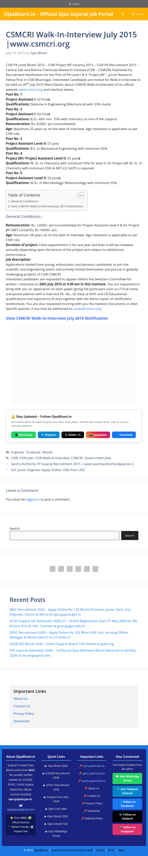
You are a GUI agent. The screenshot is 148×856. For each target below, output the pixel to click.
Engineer (17, 452)
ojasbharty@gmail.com (20, 809)
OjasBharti (41, 850)
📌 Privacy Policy (91, 803)
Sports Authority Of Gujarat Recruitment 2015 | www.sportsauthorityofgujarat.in (72, 464)
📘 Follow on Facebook (127, 803)
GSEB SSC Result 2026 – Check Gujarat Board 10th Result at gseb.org (62, 644)
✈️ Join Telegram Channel (127, 791)
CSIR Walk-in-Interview (52, 458)
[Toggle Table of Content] (79, 195)
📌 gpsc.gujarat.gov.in (92, 773)
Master (47, 452)
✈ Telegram (48, 434)
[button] (122, 14)
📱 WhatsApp (23, 434)
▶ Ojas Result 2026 (56, 816)
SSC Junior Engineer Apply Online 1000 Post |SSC (48, 470)
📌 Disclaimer (91, 810)
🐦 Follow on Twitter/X (127, 816)
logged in (33, 499)
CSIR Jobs (26, 458)
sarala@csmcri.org (87, 308)
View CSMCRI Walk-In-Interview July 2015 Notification (47, 206)
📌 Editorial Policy (92, 818)
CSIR (14, 458)
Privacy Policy (23, 713)
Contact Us (21, 706)
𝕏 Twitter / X (73, 434)
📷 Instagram (98, 434)
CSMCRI (77, 458)
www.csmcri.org (30, 89)
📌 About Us (91, 788)
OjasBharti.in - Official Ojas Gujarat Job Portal (58, 14)
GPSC (111, 850)
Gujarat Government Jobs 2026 (72, 850)
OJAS (121, 850)
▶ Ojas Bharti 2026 (56, 765)
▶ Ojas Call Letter (56, 808)
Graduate (33, 452)
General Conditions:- (25, 201)
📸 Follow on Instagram (127, 829)
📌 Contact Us (91, 795)
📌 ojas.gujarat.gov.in (92, 765)
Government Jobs (98, 458)
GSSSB (100, 850)
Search (15, 528)
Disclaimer (21, 721)
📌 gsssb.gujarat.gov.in (92, 780)
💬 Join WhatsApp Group (127, 778)
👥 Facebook (123, 434)
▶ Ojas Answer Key (56, 823)
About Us (20, 698)
